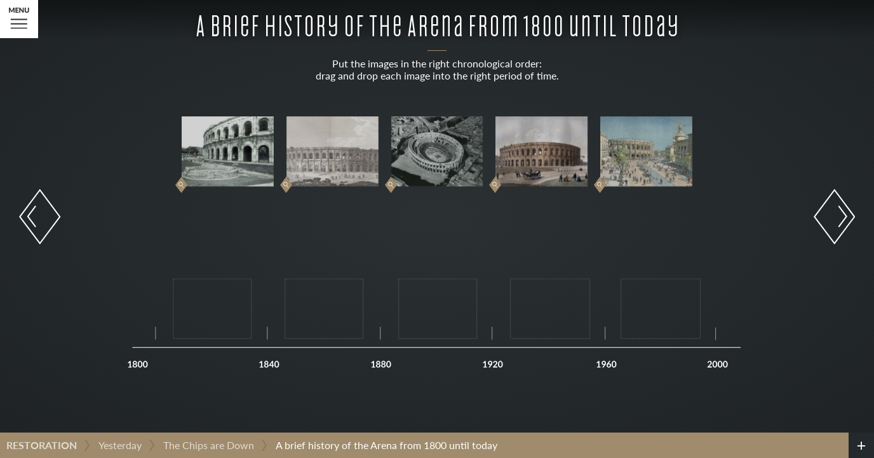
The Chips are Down (208, 445)
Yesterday (120, 445)
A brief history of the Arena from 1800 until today (386, 445)
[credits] (861, 445)
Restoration (41, 445)
